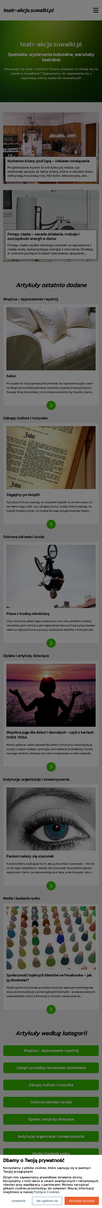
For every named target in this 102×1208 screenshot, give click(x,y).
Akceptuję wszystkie (82, 1200)
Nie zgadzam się (47, 1200)
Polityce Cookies (46, 1191)
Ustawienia (19, 1200)
